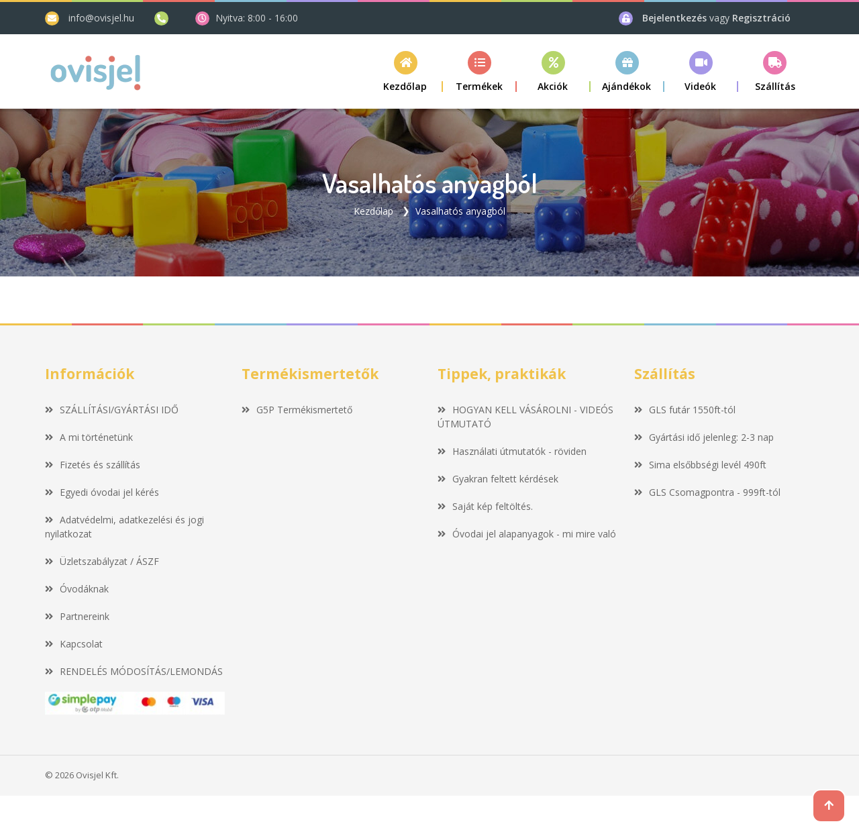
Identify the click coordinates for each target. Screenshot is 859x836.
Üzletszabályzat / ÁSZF (102, 561)
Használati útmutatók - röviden (512, 451)
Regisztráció (761, 17)
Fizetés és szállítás (92, 464)
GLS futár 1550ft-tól (685, 409)
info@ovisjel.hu (101, 17)
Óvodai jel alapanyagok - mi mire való (527, 533)
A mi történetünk (89, 437)
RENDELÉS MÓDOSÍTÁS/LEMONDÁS (134, 671)
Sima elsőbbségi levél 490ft (700, 464)
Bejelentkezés (675, 17)
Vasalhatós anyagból (460, 211)
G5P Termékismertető (297, 409)
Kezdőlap (373, 211)
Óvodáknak (77, 588)
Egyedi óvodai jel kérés (102, 492)
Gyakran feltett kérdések (498, 478)
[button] (480, 71)
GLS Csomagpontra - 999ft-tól (707, 492)
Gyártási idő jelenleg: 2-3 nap (704, 437)
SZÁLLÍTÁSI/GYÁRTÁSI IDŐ (112, 409)
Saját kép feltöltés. (485, 506)
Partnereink (77, 616)
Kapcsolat (74, 643)
